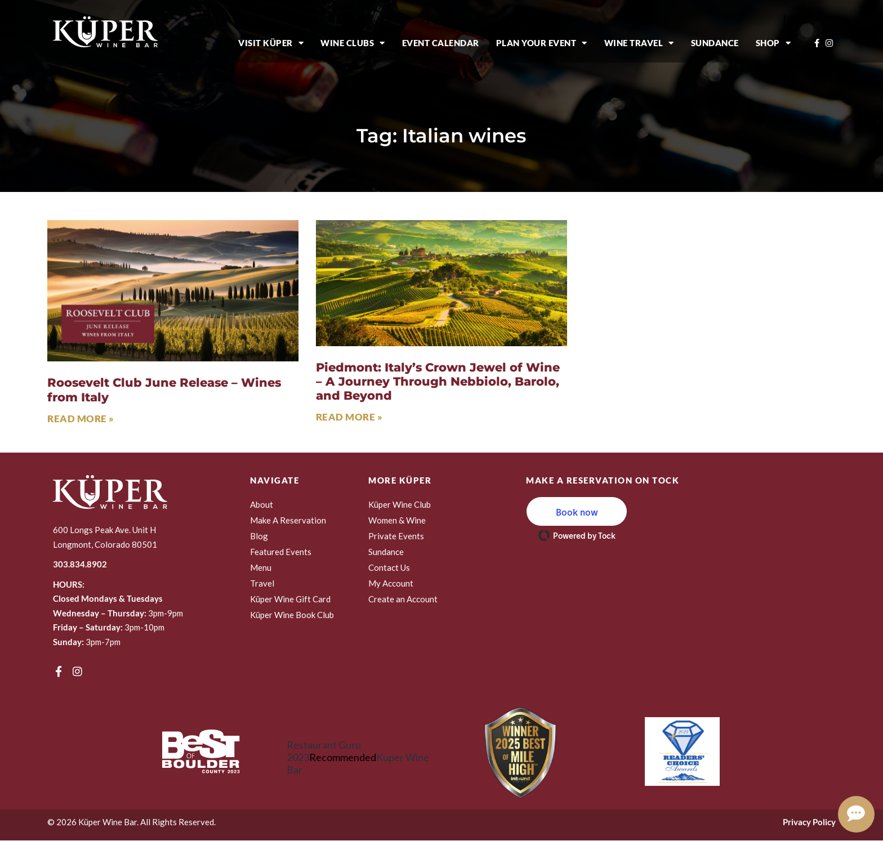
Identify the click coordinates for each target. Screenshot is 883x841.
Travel (262, 583)
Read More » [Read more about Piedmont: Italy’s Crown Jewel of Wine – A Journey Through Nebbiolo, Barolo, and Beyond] (349, 417)
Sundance (715, 43)
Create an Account (403, 599)
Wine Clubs (352, 43)
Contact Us (389, 567)
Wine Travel (639, 43)
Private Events (396, 536)
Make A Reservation (288, 520)
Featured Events (280, 552)
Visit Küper (271, 43)
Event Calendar (440, 43)
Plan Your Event (541, 43)
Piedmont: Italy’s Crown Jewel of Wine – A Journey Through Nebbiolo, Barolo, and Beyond (438, 381)
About (261, 504)
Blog (259, 536)
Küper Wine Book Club (292, 615)
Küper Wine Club (399, 504)
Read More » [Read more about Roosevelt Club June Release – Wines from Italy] (80, 418)
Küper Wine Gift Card (290, 599)
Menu (260, 567)
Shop (773, 43)
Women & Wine (397, 520)
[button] (577, 511)
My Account (390, 583)
